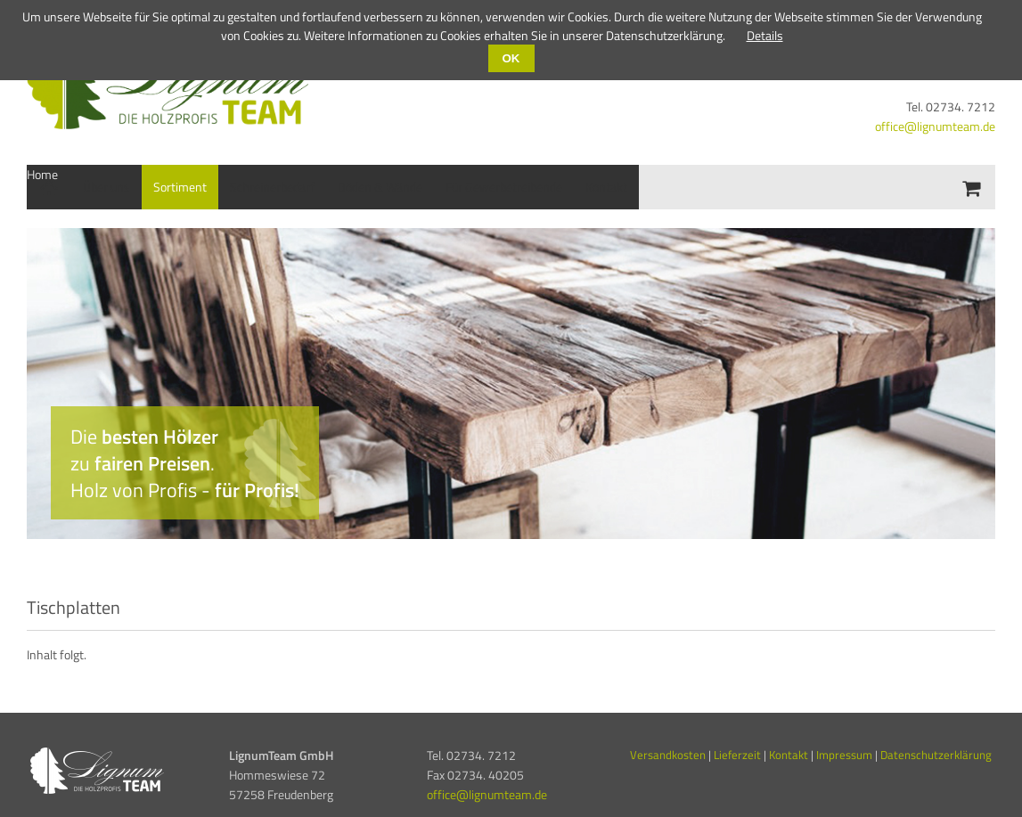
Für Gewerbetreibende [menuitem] (504, 186)
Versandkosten (668, 755)
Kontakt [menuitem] (606, 186)
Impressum (844, 755)
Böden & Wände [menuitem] (380, 186)
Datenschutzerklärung (936, 755)
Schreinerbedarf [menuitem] (272, 186)
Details (765, 35)
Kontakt (790, 755)
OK (511, 58)
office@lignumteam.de (935, 126)
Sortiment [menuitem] (180, 186)
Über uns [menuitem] (106, 186)
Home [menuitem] (42, 174)
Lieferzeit (737, 755)
